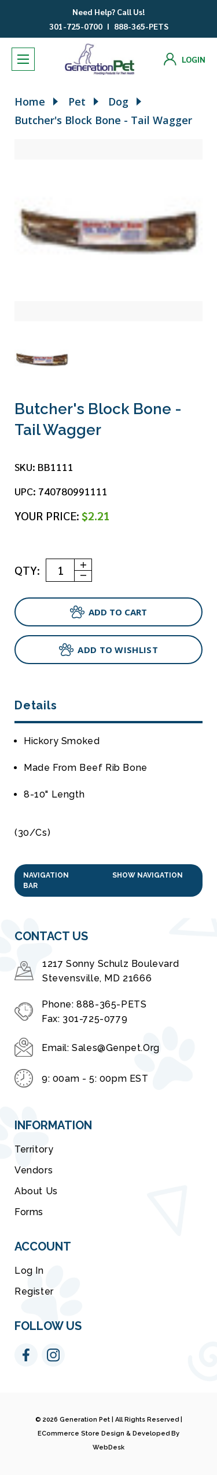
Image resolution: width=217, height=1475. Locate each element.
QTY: (27, 570)
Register (34, 1291)
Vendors (33, 1170)
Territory (33, 1149)
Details (35, 705)
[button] (108, 880)
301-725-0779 (94, 1018)
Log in (29, 1270)
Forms (28, 1211)
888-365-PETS (141, 26)
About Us (36, 1191)
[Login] (184, 59)
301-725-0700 (75, 26)
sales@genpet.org (116, 1047)
